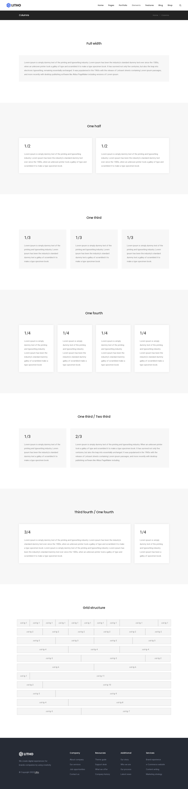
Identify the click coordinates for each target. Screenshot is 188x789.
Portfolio (123, 5)
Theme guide (100, 759)
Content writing (152, 769)
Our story (125, 759)
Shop (170, 5)
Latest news (126, 774)
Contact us (74, 774)
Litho (37, 772)
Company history (102, 774)
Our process (126, 769)
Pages (111, 5)
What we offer (101, 769)
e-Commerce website (155, 764)
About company (77, 759)
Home (101, 5)
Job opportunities (77, 769)
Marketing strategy (154, 774)
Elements (136, 5)
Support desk (101, 764)
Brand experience (153, 759)
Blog (161, 5)
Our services (75, 764)
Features (149, 5)
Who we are (126, 764)
